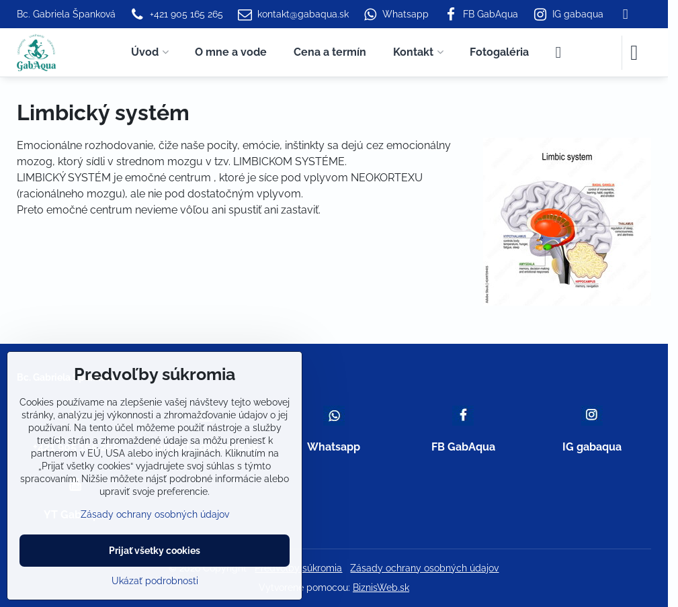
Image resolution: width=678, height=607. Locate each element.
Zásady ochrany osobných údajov (424, 568)
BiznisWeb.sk (381, 587)
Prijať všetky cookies (154, 550)
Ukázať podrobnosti (155, 580)
